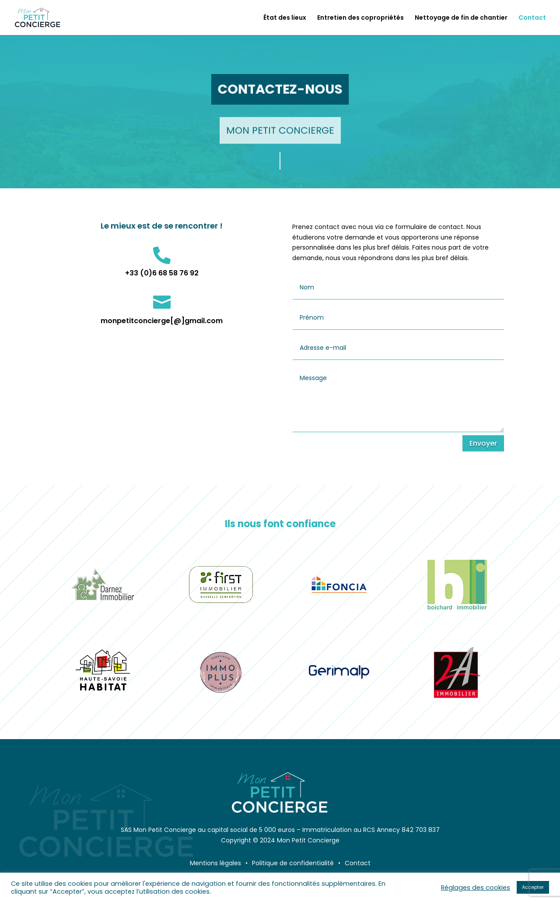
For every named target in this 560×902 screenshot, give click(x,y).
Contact (532, 18)
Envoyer (483, 443)
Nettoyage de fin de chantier (461, 18)
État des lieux (284, 18)
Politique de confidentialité (293, 863)
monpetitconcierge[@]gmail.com (162, 321)
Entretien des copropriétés (360, 18)
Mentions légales (215, 863)
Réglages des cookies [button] (475, 887)
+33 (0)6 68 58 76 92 (162, 273)
